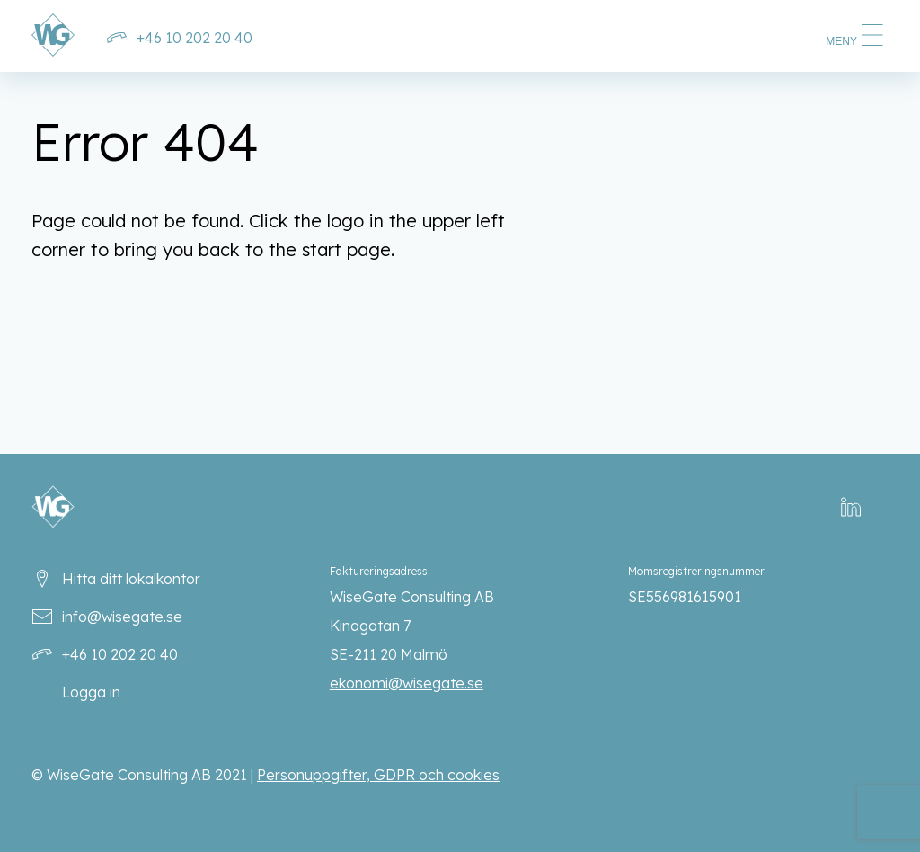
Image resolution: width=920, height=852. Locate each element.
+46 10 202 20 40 (194, 38)
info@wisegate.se (122, 617)
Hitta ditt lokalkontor (131, 579)
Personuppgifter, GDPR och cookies (378, 775)
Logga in (91, 692)
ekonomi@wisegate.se (406, 683)
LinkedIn (861, 506)
